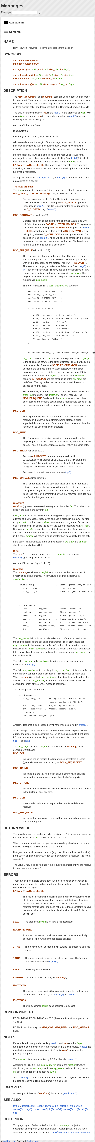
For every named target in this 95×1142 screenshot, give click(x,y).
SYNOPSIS (12, 54)
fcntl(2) (74, 158)
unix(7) (40, 206)
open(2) (52, 209)
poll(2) (50, 177)
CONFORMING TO (18, 1012)
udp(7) (84, 1109)
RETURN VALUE (17, 828)
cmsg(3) (82, 266)
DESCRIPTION (15, 90)
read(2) (57, 113)
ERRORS (11, 874)
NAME (9, 42)
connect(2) (18, 557)
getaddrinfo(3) (70, 1093)
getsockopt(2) (28, 1106)
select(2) (41, 177)
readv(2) (30, 664)
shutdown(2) (76, 1106)
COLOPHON (13, 1119)
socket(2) (18, 1109)
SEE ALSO (12, 1100)
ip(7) (25, 270)
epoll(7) (61, 177)
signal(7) (53, 961)
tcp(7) (68, 472)
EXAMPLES (13, 1087)
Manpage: (6, 12)
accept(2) (73, 994)
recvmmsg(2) (24, 1077)
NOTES (9, 1037)
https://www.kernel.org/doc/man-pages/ (70, 1132)
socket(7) (68, 1109)
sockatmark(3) (40, 1109)
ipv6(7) (58, 1109)
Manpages (12, 5)
